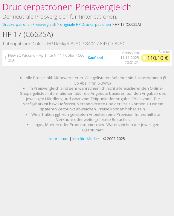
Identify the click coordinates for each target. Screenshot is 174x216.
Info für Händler (85, 138)
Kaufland (95, 57)
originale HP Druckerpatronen (85, 24)
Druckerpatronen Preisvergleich (67, 7)
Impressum (58, 138)
